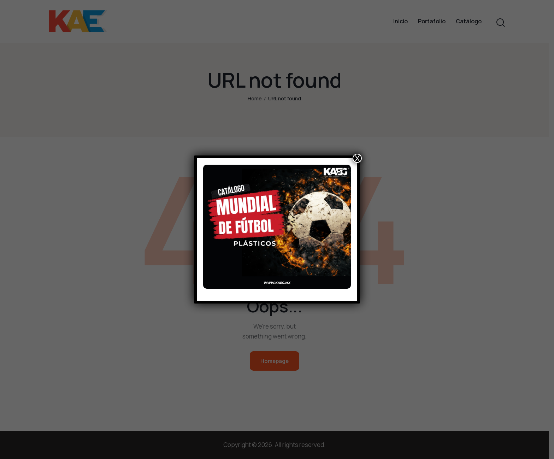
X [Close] (357, 158)
